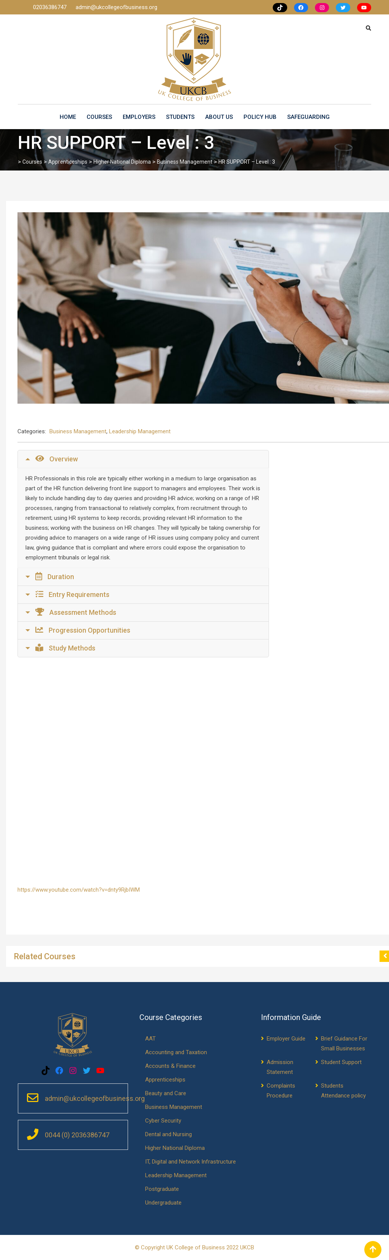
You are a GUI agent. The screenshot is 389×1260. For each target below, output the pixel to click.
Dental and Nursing (168, 1134)
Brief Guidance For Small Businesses (344, 1043)
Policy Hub (260, 117)
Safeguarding (308, 117)
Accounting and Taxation (176, 1052)
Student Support (341, 1062)
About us (219, 117)
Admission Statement (280, 1067)
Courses (99, 117)
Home (68, 117)
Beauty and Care (165, 1093)
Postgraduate (162, 1189)
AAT (150, 1038)
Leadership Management (140, 431)
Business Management (77, 431)
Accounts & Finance (170, 1066)
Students (180, 117)
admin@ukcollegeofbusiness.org (116, 7)
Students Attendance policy (343, 1090)
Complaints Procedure (281, 1090)
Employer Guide (286, 1038)
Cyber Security (163, 1120)
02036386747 (50, 7)
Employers (139, 117)
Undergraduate (163, 1202)
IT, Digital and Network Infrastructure (190, 1161)
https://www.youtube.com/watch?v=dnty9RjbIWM (78, 889)
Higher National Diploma (175, 1148)
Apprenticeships (165, 1079)
